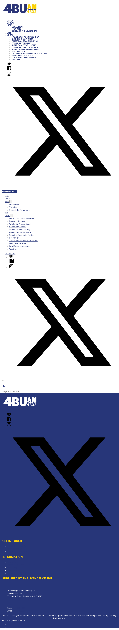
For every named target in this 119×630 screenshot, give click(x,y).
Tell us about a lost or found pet (29, 53)
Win (9, 33)
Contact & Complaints (16, 546)
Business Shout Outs (22, 39)
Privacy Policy (13, 562)
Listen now (9, 191)
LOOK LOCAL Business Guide (25, 37)
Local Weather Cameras (24, 57)
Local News (17, 27)
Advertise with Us (14, 549)
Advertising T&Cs (14, 567)
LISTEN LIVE (10, 253)
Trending (16, 29)
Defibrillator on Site (22, 55)
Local (10, 35)
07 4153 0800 (18, 611)
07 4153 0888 (19, 608)
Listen (10, 21)
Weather (16, 59)
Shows (10, 23)
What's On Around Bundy (25, 41)
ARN (8, 625)
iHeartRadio (11, 627)
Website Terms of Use (16, 573)
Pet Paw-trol (18, 51)
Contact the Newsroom (24, 31)
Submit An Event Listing (24, 45)
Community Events (21, 43)
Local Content (13, 570)
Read (9, 25)
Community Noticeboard (25, 47)
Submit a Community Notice (26, 49)
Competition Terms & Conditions (21, 565)
